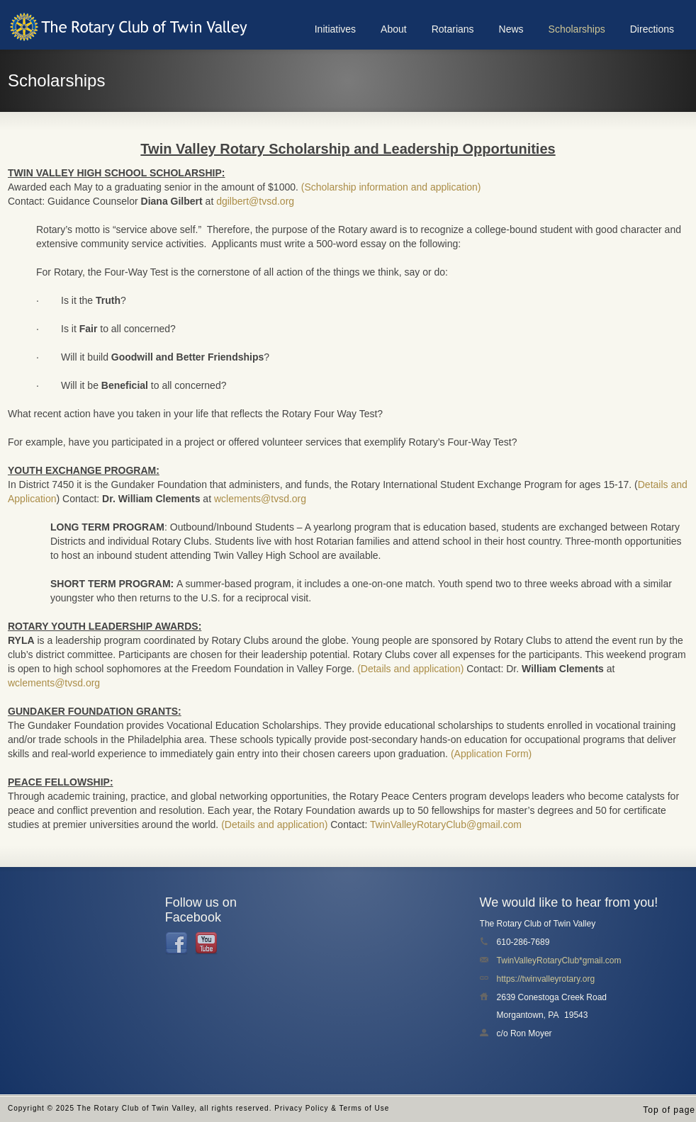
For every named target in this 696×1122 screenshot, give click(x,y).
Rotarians (453, 29)
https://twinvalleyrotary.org (546, 979)
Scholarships (577, 29)
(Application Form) (491, 753)
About (394, 29)
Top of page (669, 1110)
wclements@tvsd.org (260, 498)
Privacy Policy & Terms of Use (331, 1108)
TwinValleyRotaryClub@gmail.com (446, 824)
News (511, 29)
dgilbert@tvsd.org (255, 201)
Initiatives (335, 29)
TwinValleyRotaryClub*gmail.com (559, 960)
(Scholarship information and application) (391, 187)
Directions (652, 29)
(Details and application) (410, 668)
